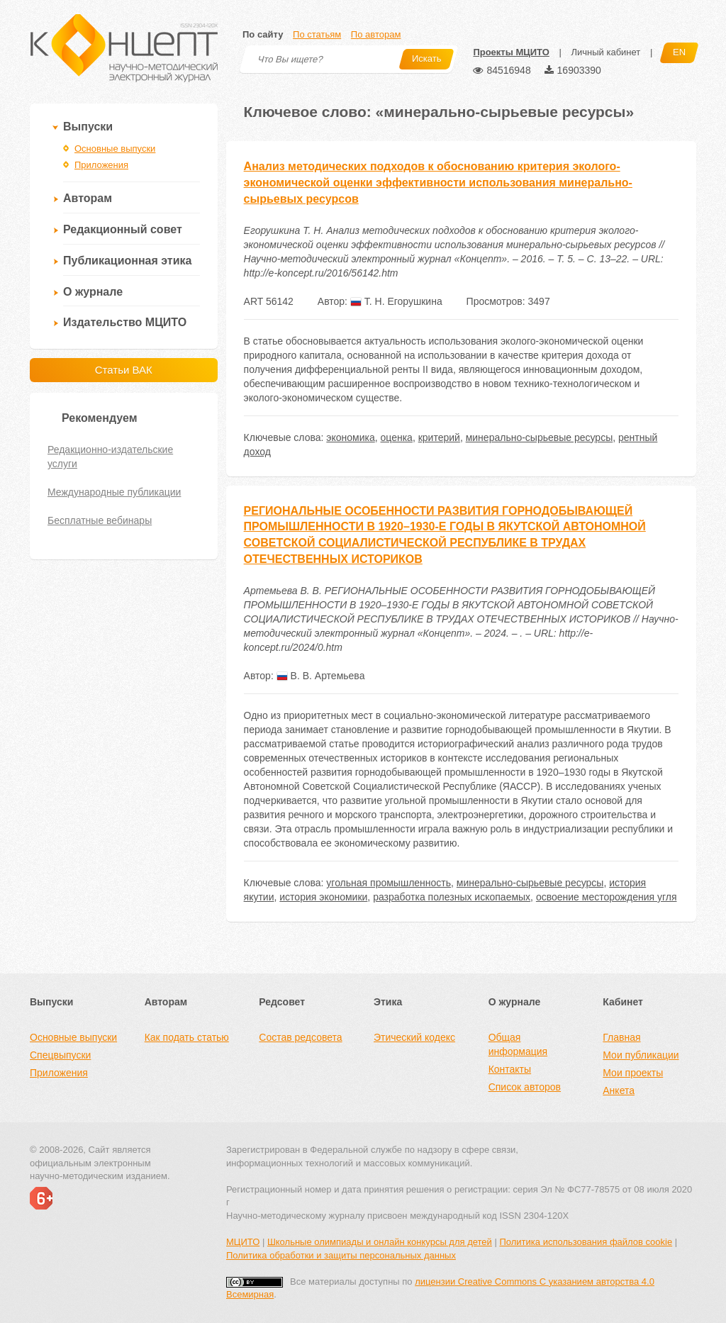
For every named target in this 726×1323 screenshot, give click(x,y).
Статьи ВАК (123, 370)
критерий (439, 437)
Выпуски (88, 127)
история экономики (323, 897)
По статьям (317, 34)
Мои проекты (633, 1072)
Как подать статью (187, 1037)
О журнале (93, 292)
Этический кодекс (414, 1037)
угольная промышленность (388, 882)
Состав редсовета (300, 1037)
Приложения (101, 165)
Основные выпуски (114, 148)
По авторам (376, 34)
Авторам (87, 198)
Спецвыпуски (60, 1055)
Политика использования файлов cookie (585, 1242)
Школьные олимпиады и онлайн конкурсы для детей (379, 1242)
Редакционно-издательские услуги (110, 456)
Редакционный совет (122, 229)
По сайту (262, 34)
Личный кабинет (605, 52)
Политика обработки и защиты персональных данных (341, 1255)
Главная (621, 1037)
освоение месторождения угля (606, 897)
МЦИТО (242, 1242)
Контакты (509, 1069)
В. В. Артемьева (321, 675)
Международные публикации (114, 492)
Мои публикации (640, 1055)
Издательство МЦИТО (124, 322)
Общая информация (517, 1044)
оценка (397, 437)
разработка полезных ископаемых (451, 897)
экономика (350, 437)
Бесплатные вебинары (100, 520)
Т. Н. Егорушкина (396, 301)
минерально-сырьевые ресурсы (539, 437)
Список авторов (524, 1087)
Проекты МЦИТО (511, 52)
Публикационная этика (127, 261)
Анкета (619, 1090)
